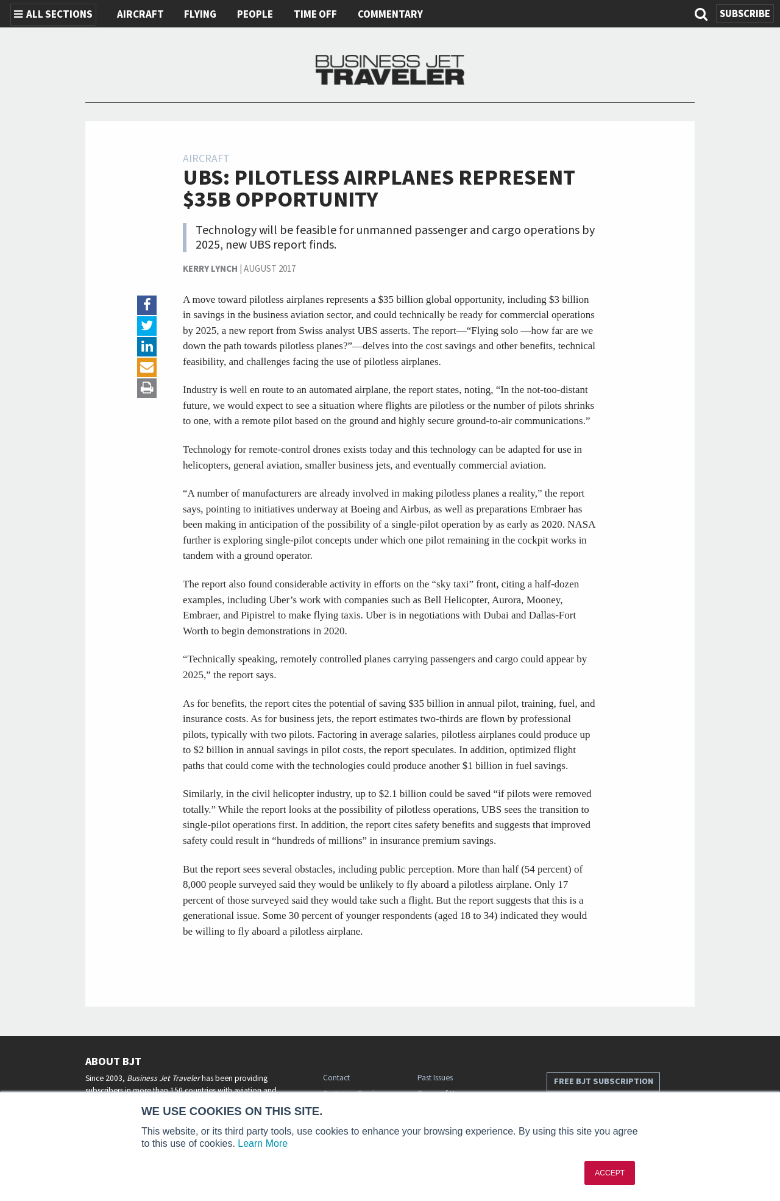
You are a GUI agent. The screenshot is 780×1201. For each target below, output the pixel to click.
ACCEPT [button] (610, 1173)
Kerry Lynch (210, 269)
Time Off (315, 14)
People (255, 14)
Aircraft (140, 14)
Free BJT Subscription (603, 1081)
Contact (336, 1077)
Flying (200, 14)
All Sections (53, 14)
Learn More (263, 1143)
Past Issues (435, 1077)
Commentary (390, 14)
